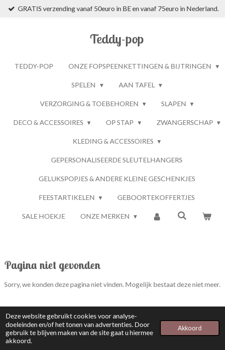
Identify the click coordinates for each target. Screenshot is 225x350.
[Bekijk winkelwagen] (207, 216)
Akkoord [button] (190, 328)
